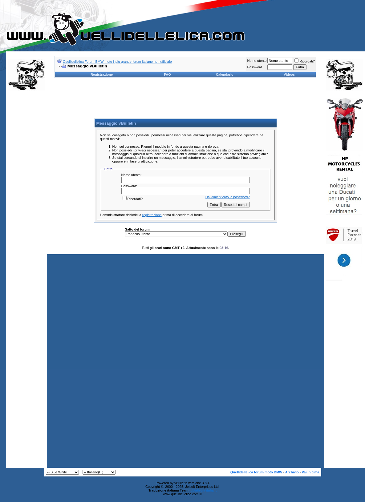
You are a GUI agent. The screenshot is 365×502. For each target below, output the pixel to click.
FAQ (167, 74)
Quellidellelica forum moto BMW (256, 472)
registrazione (152, 215)
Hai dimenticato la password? (227, 197)
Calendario (224, 74)
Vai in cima (310, 472)
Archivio (292, 472)
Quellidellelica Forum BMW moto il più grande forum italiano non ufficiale (117, 61)
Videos (289, 74)
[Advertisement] (26, 189)
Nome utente (256, 60)
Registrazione (102, 74)
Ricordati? (304, 61)
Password (254, 67)
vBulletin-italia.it (203, 490)
